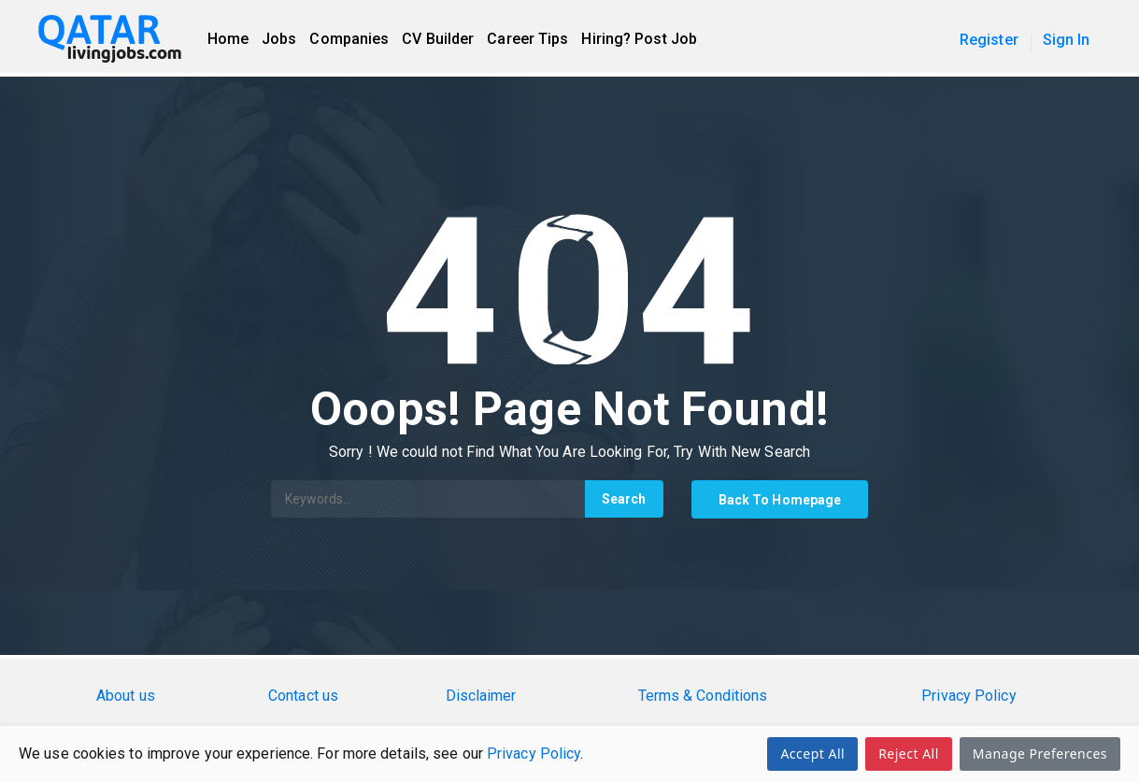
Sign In (1066, 40)
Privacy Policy (533, 753)
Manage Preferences (1040, 753)
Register (989, 40)
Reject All (908, 753)
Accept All (812, 753)
